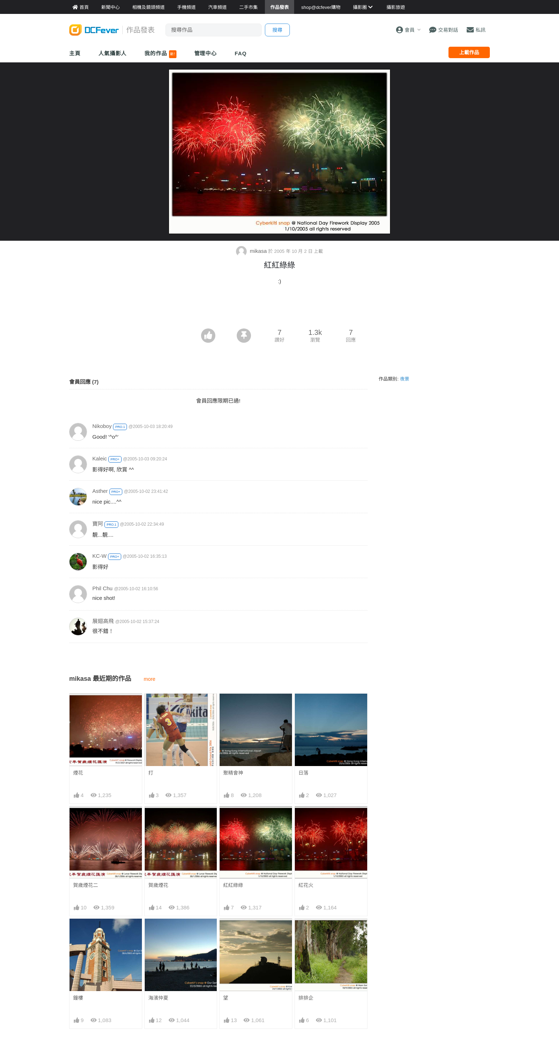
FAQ (241, 53)
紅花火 (305, 885)
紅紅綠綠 (233, 885)
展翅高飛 (103, 621)
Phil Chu (102, 588)
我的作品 (160, 54)
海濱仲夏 (158, 998)
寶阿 (97, 524)
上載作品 (469, 52)
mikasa (252, 251)
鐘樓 (78, 998)
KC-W (99, 556)
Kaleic (99, 458)
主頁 (75, 53)
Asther (100, 491)
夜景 (404, 379)
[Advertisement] (279, 309)
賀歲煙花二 (85, 885)
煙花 (78, 773)
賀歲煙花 (158, 885)
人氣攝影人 (112, 53)
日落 (303, 773)
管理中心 (205, 53)
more (149, 679)
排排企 (305, 998)
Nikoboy (102, 426)
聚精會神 (233, 773)
